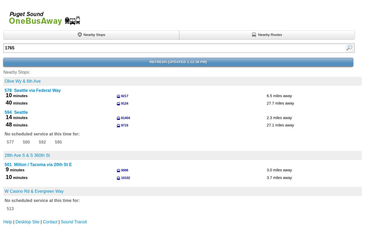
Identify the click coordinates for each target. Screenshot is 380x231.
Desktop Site (28, 222)
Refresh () (178, 62)
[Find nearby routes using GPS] (267, 35)
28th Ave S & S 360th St (27, 155)
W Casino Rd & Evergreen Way (34, 191)
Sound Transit (74, 222)
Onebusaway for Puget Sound (42, 16)
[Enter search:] (153, 48)
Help (7, 222)
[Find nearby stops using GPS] (91, 35)
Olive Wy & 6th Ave (23, 81)
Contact (50, 222)
